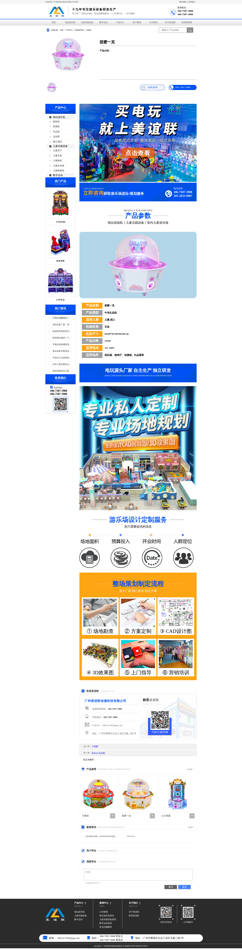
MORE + (190, 769)
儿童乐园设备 (87, 22)
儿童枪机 (57, 160)
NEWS (101, 908)
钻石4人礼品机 (98, 753)
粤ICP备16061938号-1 (140, 948)
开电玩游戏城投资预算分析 (62, 344)
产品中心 (120, 22)
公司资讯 (153, 22)
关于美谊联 (170, 22)
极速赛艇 (60, 261)
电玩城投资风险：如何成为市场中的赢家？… (100, 837)
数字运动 (103, 22)
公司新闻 (103, 914)
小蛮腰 (95, 746)
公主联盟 (166, 815)
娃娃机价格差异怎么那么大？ (62, 331)
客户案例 (137, 22)
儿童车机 (57, 155)
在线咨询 (148, 87)
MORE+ (191, 827)
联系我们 (191, 2)
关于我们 (133, 904)
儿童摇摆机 (58, 170)
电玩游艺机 (70, 22)
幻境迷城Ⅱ (60, 222)
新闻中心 (104, 904)
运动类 (56, 136)
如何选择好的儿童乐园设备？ (62, 371)
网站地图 (182, 2)
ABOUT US (133, 908)
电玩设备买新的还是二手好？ (62, 351)
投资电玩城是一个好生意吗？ (62, 338)
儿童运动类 (58, 165)
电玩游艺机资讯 (106, 917)
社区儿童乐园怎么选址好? (62, 364)
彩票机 (56, 126)
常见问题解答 (105, 929)
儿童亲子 (57, 150)
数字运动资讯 (105, 925)
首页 (54, 22)
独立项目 (57, 141)
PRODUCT (78, 908)
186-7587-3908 (179, 87)
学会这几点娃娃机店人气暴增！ (62, 358)
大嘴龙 (85, 815)
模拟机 (56, 121)
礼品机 (88, 30)
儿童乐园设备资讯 (107, 921)
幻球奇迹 (60, 300)
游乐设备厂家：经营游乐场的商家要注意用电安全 (62, 325)
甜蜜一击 (126, 815)
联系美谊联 (187, 22)
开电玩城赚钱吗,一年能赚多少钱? (62, 318)
